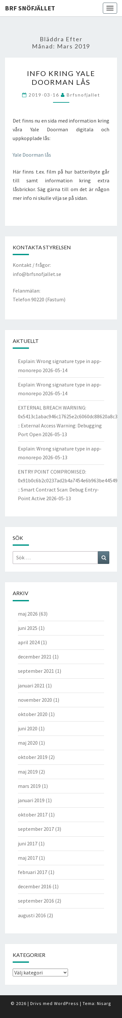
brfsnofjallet (83, 95)
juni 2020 (27, 728)
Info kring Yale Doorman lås (61, 77)
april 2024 (29, 642)
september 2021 (36, 671)
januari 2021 (31, 685)
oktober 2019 (32, 757)
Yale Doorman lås (32, 154)
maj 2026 (28, 613)
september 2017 (36, 829)
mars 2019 (29, 786)
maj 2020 (28, 742)
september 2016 (36, 900)
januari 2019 (31, 800)
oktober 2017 (32, 814)
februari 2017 (32, 872)
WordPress (66, 1003)
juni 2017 (27, 843)
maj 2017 (28, 858)
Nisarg (104, 1003)
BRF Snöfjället (30, 8)
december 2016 (34, 886)
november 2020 (35, 700)
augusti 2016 (32, 915)
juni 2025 (27, 628)
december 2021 (34, 656)
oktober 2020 (32, 714)
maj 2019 (28, 771)
